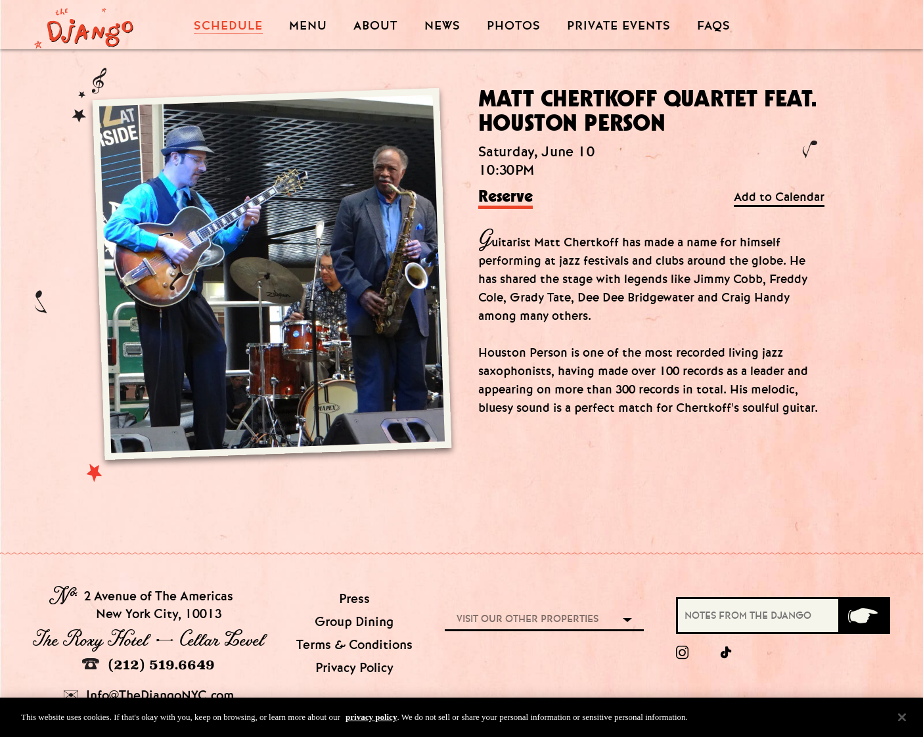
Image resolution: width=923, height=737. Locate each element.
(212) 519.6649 (148, 664)
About (375, 26)
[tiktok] (726, 653)
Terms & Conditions (354, 644)
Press (354, 599)
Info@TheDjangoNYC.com (149, 695)
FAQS (714, 26)
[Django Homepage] (84, 24)
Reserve (505, 197)
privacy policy (371, 723)
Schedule (228, 26)
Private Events (619, 26)
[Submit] (863, 615)
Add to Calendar (779, 197)
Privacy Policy (354, 667)
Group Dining (354, 622)
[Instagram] (682, 653)
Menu (308, 26)
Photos (514, 26)
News (442, 26)
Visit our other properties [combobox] (527, 618)
